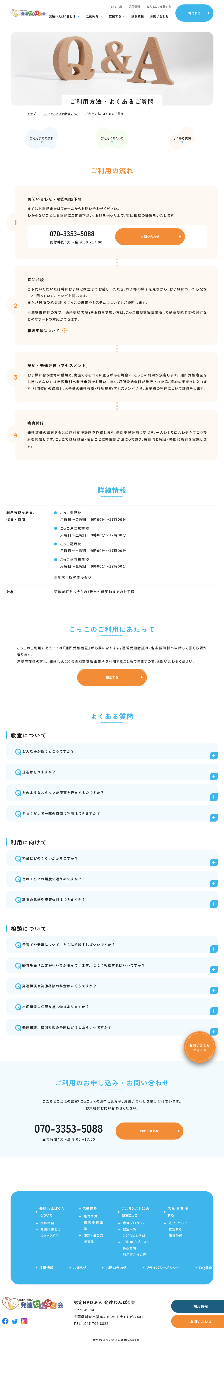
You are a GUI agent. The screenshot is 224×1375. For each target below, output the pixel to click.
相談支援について (43, 334)
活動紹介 (92, 19)
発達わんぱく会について (51, 1234)
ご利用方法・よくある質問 (136, 1267)
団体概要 (47, 1245)
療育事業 (91, 1238)
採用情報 (134, 9)
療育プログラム (134, 1245)
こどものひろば (134, 1258)
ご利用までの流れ (41, 136)
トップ (31, 114)
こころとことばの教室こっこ (60, 114)
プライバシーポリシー (163, 1290)
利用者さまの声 (134, 1277)
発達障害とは (50, 1251)
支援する (115, 19)
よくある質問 (182, 136)
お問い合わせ (159, 19)
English (116, 9)
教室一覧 (130, 1251)
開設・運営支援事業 (93, 1260)
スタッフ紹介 (49, 1258)
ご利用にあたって (112, 136)
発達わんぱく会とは (62, 19)
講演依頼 (137, 19)
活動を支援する (178, 1234)
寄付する (194, 15)
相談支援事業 (93, 1248)
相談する (110, 682)
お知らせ (79, 1290)
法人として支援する (158, 9)
